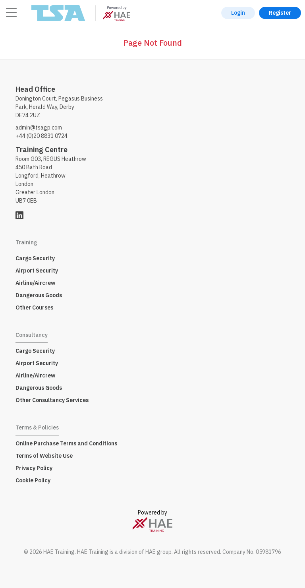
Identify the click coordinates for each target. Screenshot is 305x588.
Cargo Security (35, 258)
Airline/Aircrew (35, 282)
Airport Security (36, 270)
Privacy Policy (33, 468)
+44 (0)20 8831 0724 (41, 135)
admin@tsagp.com (38, 127)
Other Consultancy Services (52, 400)
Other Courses (34, 307)
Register (280, 12)
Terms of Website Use (44, 455)
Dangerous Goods (38, 295)
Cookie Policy (32, 480)
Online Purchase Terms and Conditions (66, 443)
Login (238, 12)
